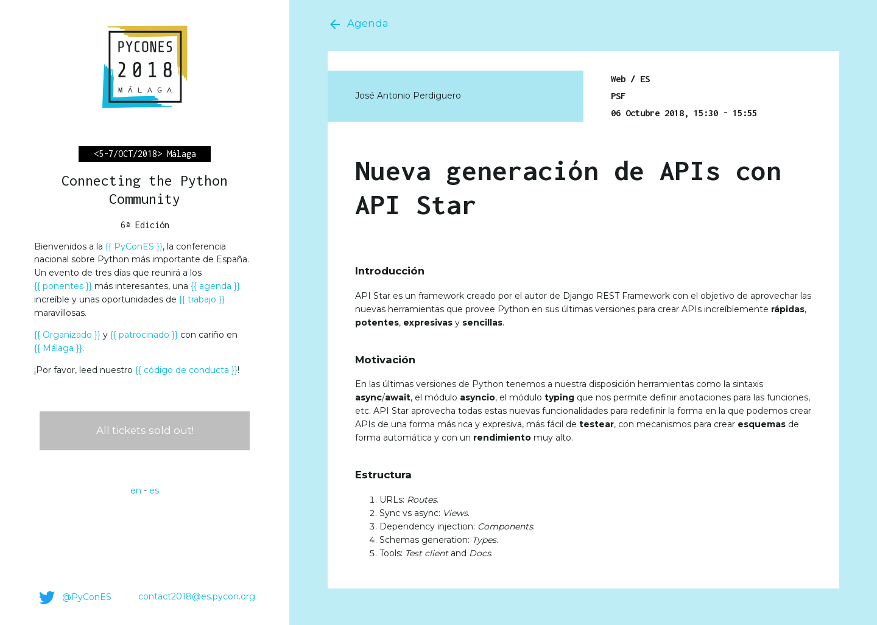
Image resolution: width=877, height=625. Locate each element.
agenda (215, 286)
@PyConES (72, 597)
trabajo (202, 299)
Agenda (358, 24)
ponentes (63, 286)
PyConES (134, 246)
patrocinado (144, 334)
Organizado (67, 334)
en (135, 490)
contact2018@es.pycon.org (196, 596)
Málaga (58, 348)
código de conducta (186, 370)
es (154, 490)
